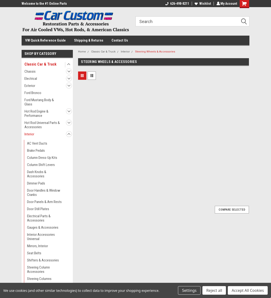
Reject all (214, 290)
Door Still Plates (38, 209)
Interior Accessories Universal (41, 236)
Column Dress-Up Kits (42, 158)
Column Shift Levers (41, 165)
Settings (189, 290)
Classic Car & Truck (40, 64)
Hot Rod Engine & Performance (36, 113)
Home (82, 51)
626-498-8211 (176, 3)
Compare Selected (232, 209)
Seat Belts (34, 253)
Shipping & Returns (88, 40)
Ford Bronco (32, 93)
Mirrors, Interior (37, 246)
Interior (29, 134)
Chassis (30, 71)
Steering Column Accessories (38, 269)
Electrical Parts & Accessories (39, 218)
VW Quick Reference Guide (45, 40)
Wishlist (202, 3)
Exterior (29, 86)
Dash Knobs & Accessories (36, 174)
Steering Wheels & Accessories (155, 51)
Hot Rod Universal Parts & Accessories (42, 125)
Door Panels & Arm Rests (44, 202)
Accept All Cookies (248, 290)
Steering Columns (39, 279)
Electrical (30, 78)
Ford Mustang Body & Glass (39, 102)
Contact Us (120, 40)
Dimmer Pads (36, 183)
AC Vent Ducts (37, 143)
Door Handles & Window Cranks (43, 192)
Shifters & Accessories (43, 260)
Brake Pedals (36, 150)
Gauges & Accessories (42, 227)
